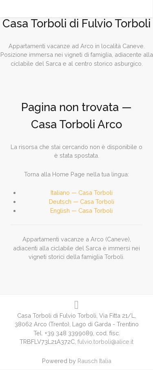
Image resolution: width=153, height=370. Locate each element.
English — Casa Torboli (81, 210)
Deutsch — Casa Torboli (81, 201)
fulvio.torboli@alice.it (105, 341)
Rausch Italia (94, 360)
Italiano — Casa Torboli (82, 192)
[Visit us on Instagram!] (76, 305)
